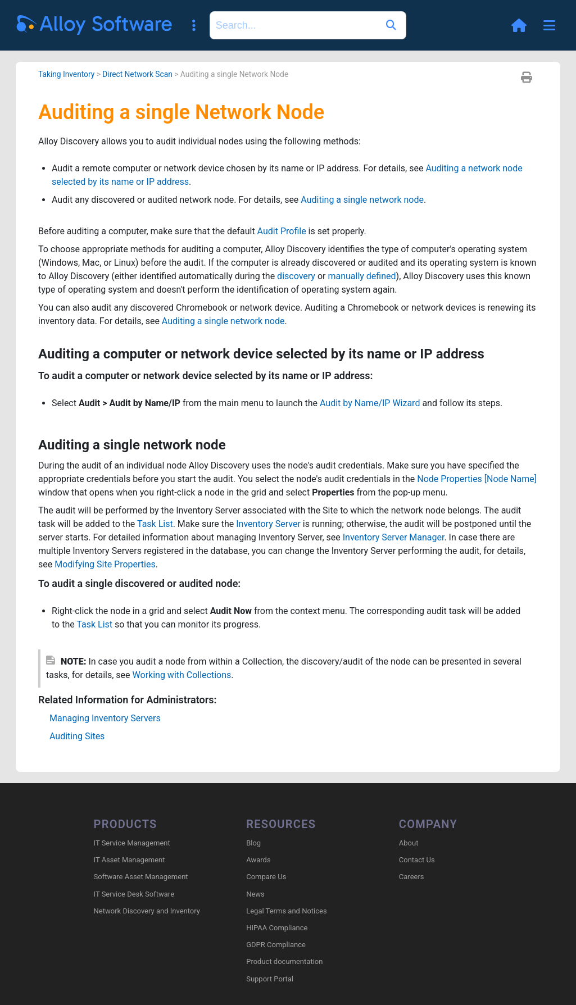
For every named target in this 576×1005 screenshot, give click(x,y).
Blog (253, 843)
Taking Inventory (66, 74)
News (255, 894)
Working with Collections (182, 675)
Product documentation (284, 961)
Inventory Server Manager (394, 537)
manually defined (362, 276)
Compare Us (266, 876)
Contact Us (417, 860)
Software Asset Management (141, 876)
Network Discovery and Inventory (147, 911)
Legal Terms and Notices (286, 911)
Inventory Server (268, 524)
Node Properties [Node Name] (477, 479)
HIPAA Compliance (276, 928)
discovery (296, 276)
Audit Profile (281, 231)
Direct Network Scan (137, 74)
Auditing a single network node (362, 199)
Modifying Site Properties (105, 564)
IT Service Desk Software (134, 894)
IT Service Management (132, 843)
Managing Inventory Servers (105, 718)
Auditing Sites (77, 736)
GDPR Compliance (276, 944)
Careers (411, 876)
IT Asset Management (129, 860)
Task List (155, 524)
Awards (258, 860)
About (409, 843)
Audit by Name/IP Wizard (370, 403)
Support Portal (269, 979)
